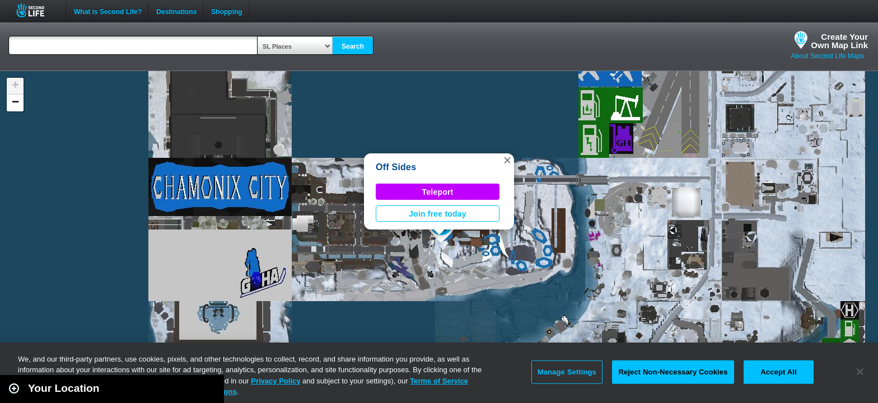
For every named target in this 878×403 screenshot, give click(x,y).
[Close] (860, 371)
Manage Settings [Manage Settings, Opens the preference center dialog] (567, 372)
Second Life (37, 10)
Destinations (176, 10)
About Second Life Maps (827, 56)
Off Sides (396, 167)
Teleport (438, 192)
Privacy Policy (275, 381)
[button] (507, 160)
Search (353, 46)
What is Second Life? (108, 10)
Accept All (778, 372)
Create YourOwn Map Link (839, 41)
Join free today (437, 213)
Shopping (226, 10)
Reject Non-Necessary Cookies (672, 372)
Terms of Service (439, 381)
